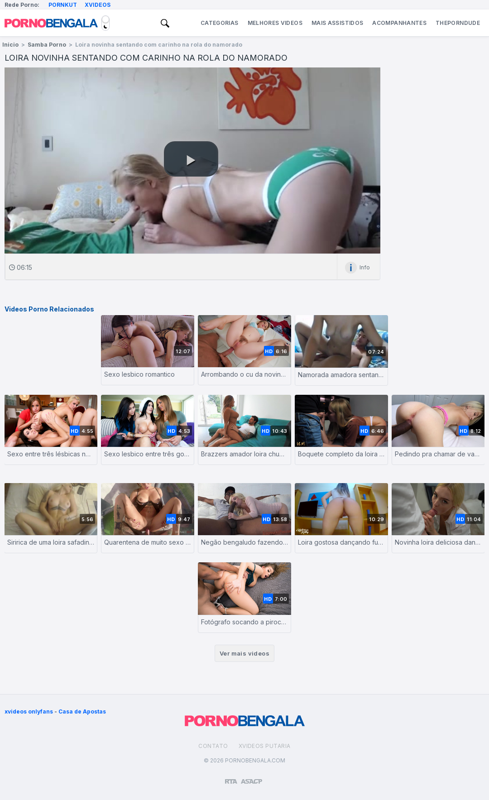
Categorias (220, 22)
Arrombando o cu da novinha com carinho (244, 374)
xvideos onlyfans (29, 711)
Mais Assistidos (337, 22)
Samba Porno (47, 44)
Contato (213, 746)
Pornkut (62, 4)
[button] (191, 159)
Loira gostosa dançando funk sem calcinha (341, 542)
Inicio (10, 44)
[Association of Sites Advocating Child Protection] (251, 777)
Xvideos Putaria (265, 746)
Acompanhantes (399, 22)
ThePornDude (458, 22)
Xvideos (97, 4)
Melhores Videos (275, 22)
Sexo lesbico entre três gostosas (147, 454)
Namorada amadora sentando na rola (341, 374)
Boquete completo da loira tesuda (341, 454)
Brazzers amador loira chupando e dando (244, 454)
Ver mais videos (244, 653)
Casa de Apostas (82, 711)
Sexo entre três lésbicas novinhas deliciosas (50, 454)
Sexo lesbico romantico (139, 374)
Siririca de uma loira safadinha (50, 542)
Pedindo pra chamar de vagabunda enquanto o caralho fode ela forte (438, 454)
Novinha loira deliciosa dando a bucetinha (438, 542)
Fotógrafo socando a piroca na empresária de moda (244, 622)
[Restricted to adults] (231, 778)
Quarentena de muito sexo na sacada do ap (147, 542)
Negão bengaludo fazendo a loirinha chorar (244, 542)
